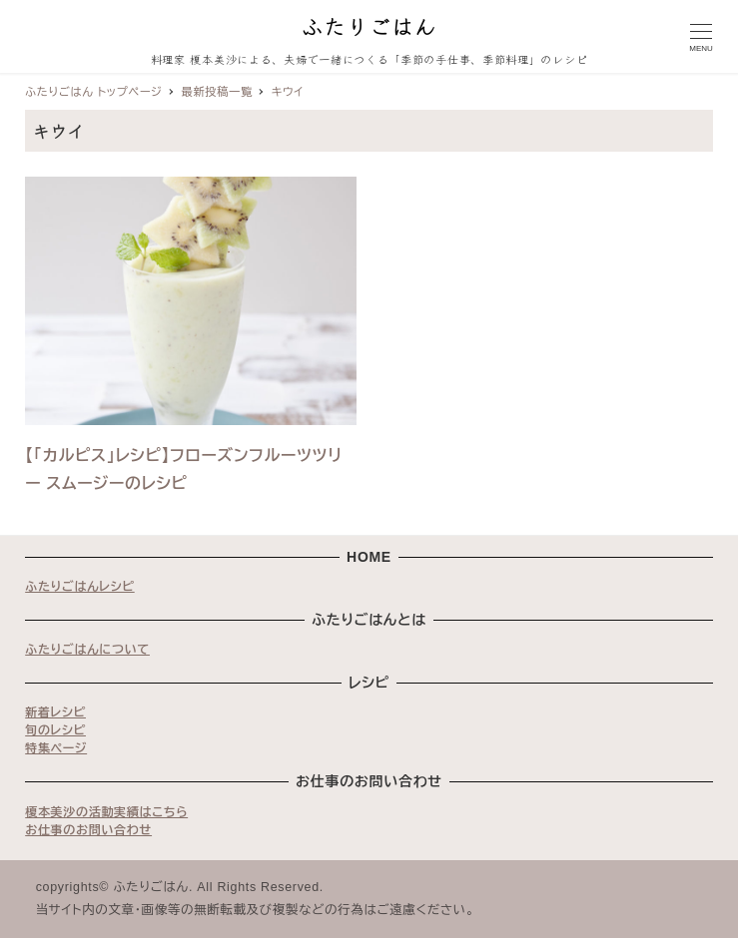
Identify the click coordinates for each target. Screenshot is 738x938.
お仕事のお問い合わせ (88, 830)
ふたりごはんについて (87, 650)
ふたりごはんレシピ (80, 587)
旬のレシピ (55, 730)
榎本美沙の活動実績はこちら (106, 812)
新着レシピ (55, 712)
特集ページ (56, 748)
